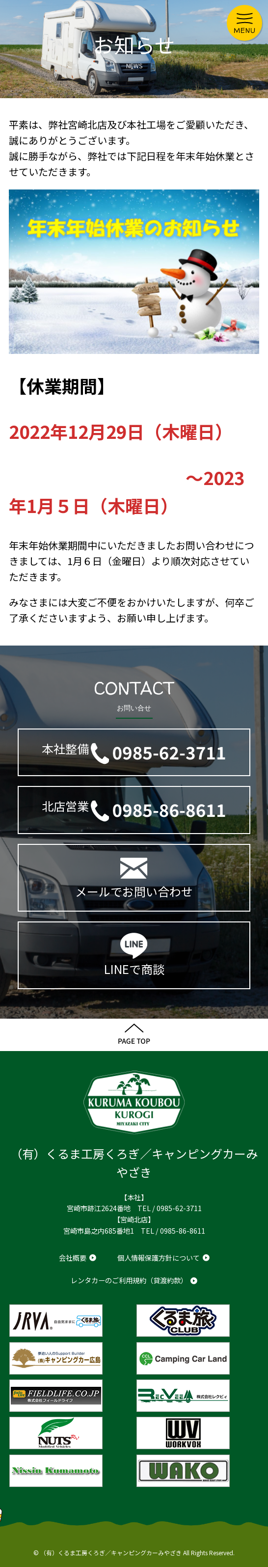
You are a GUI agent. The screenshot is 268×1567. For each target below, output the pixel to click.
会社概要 (72, 1257)
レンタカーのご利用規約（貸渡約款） (129, 1280)
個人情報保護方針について (158, 1257)
